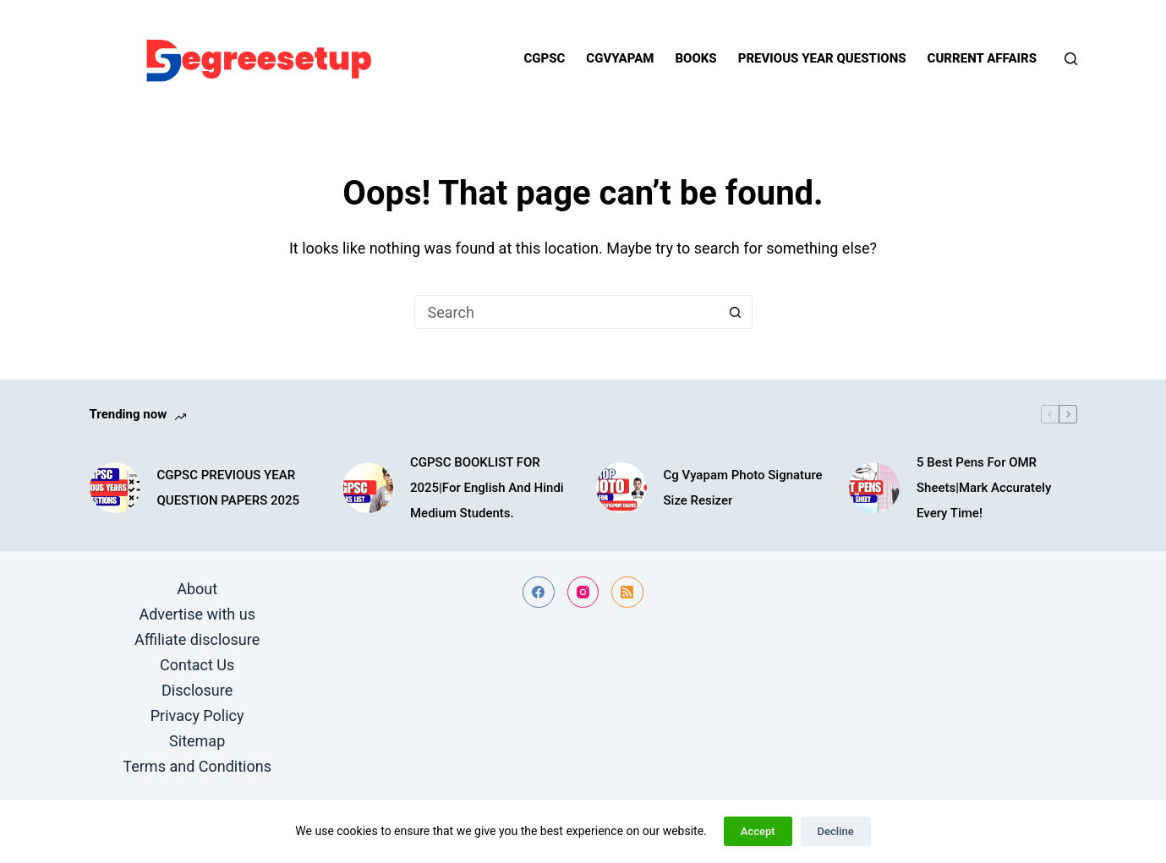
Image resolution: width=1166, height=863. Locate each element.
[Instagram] (583, 592)
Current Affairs (982, 58)
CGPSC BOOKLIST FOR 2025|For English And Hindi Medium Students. (487, 488)
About (197, 589)
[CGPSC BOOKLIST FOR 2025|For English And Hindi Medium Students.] (367, 487)
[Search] (1071, 58)
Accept (758, 831)
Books (695, 58)
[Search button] (736, 312)
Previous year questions (822, 58)
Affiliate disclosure (197, 639)
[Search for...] (566, 312)
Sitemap (197, 741)
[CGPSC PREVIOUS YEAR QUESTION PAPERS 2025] (115, 487)
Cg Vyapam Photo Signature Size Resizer (743, 487)
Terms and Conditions (197, 766)
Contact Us (197, 665)
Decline (836, 831)
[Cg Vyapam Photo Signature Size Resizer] (621, 487)
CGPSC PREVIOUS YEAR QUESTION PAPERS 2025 (228, 487)
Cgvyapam (620, 58)
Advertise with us (197, 614)
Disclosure (197, 690)
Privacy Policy (197, 715)
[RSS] (627, 592)
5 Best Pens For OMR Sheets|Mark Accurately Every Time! (984, 488)
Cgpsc (544, 58)
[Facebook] (539, 592)
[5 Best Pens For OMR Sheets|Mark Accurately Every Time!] (874, 487)
